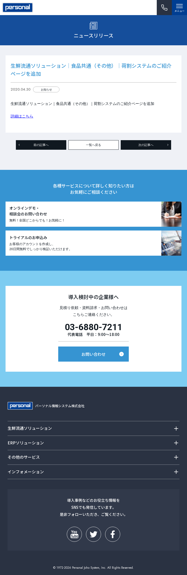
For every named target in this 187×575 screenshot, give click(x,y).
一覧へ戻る (93, 145)
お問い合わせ (93, 354)
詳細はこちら (22, 116)
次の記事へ (145, 145)
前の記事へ (41, 145)
